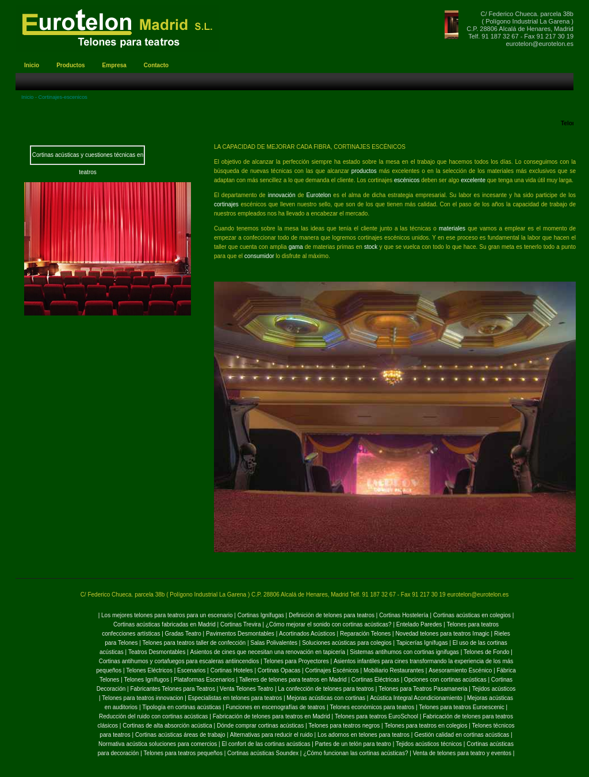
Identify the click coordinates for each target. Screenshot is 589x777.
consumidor (260, 256)
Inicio (27, 97)
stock (370, 247)
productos (365, 171)
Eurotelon (319, 195)
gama (297, 247)
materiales (452, 228)
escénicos (406, 180)
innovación (282, 195)
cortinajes (226, 204)
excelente (474, 180)
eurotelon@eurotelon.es (539, 43)
